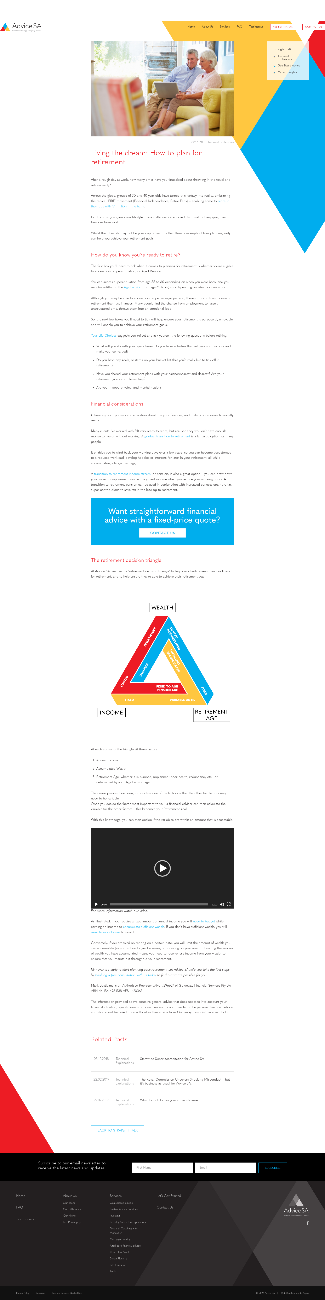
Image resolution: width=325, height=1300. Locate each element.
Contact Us (297, 10)
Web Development (290, 1293)
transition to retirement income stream (122, 474)
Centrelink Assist (119, 1252)
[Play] (96, 904)
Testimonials (240, 10)
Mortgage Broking (120, 1239)
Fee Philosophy (72, 1222)
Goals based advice (121, 1202)
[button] (162, 868)
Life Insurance (118, 1265)
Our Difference (72, 1209)
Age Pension (133, 287)
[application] (162, 868)
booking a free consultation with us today (125, 975)
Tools (113, 1271)
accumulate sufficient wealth (143, 927)
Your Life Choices (103, 335)
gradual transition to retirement (167, 436)
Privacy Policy (22, 1293)
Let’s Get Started (169, 1196)
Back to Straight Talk (117, 1130)
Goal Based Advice (289, 65)
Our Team (69, 1202)
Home (175, 10)
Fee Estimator (266, 10)
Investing (115, 1215)
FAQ (223, 10)
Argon (306, 1293)
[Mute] (222, 904)
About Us (191, 10)
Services (208, 10)
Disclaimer (40, 1293)
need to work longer (105, 932)
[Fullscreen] (229, 904)
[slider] (159, 904)
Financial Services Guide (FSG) (67, 1293)
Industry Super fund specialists (128, 1222)
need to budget (204, 921)
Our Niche (69, 1215)
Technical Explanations (221, 142)
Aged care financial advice (125, 1245)
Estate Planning (118, 1258)
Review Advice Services (124, 1209)
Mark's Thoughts (287, 72)
